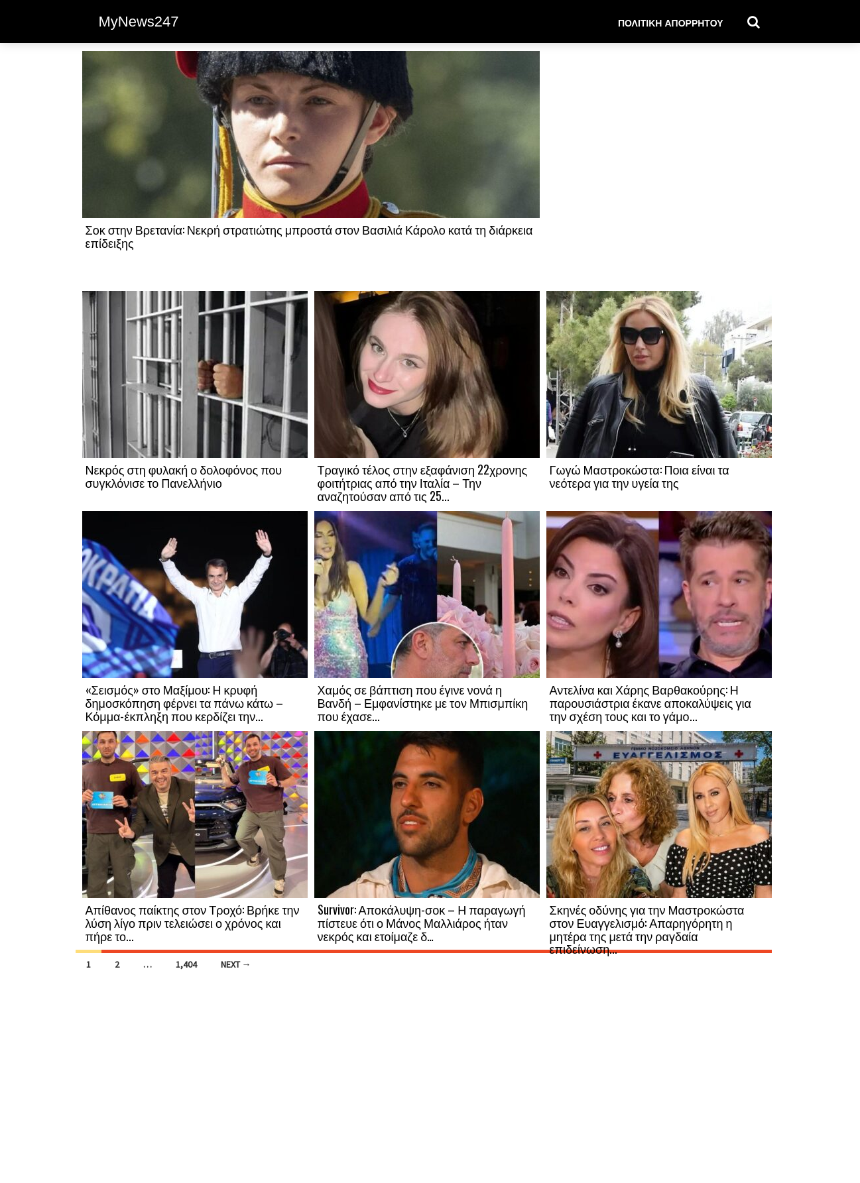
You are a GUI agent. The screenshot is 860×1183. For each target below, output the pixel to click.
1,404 (186, 964)
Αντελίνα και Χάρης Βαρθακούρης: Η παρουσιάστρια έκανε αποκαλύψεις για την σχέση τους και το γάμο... (650, 702)
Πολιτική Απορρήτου (670, 22)
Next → (236, 964)
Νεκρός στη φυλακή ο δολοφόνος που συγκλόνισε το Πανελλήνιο (184, 476)
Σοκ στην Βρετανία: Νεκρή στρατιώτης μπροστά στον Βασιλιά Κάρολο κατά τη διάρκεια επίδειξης (309, 236)
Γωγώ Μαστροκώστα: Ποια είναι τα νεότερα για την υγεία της (639, 476)
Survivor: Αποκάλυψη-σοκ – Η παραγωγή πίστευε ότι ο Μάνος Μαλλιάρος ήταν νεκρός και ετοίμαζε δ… (422, 922)
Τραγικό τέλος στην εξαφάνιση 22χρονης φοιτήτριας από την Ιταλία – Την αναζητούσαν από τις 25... (423, 482)
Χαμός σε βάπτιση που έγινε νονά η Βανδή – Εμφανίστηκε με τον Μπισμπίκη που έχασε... (423, 702)
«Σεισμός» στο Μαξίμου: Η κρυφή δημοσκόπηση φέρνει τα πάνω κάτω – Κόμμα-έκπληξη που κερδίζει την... (185, 702)
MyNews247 (139, 21)
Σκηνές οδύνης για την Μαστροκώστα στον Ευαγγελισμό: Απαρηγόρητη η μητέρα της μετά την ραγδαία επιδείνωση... (647, 929)
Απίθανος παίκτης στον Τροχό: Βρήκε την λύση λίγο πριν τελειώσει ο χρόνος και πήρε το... (193, 922)
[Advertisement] (659, 170)
